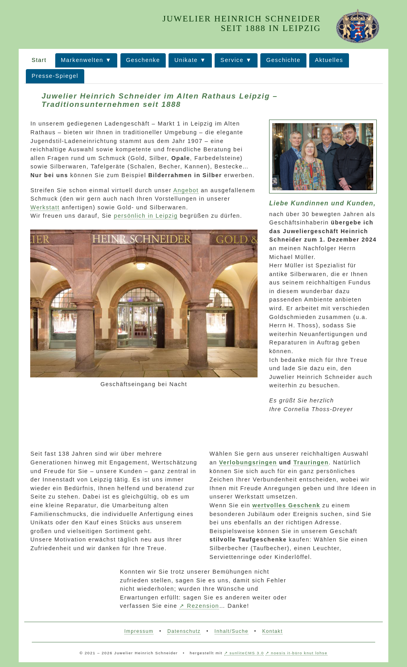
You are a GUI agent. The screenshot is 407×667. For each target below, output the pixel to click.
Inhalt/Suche (231, 631)
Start (39, 60)
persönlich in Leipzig (146, 216)
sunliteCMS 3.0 (247, 653)
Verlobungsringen (248, 462)
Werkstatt (44, 207)
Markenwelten (82, 60)
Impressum (138, 631)
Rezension (203, 606)
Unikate (186, 60)
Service (232, 60)
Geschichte (283, 60)
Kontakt (272, 631)
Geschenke (143, 60)
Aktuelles (329, 60)
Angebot (186, 190)
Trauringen (311, 462)
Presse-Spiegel (54, 76)
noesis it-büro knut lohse (299, 653)
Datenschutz (184, 631)
